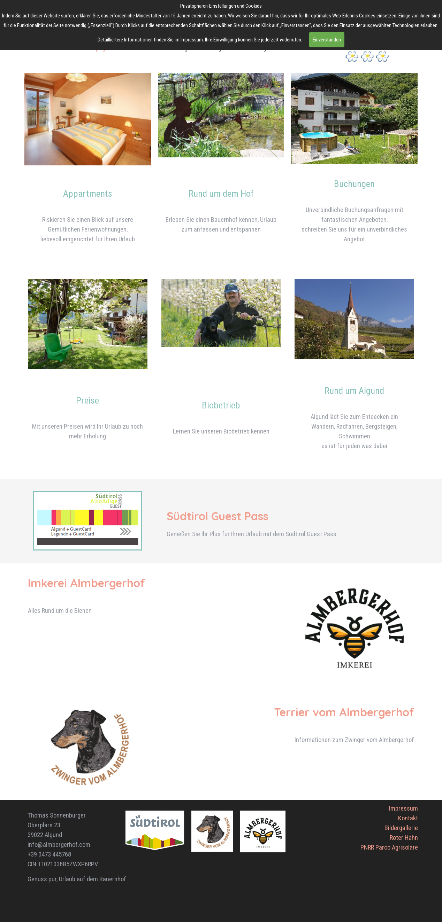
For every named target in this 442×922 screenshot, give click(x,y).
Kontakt (408, 818)
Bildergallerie (401, 828)
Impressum (403, 808)
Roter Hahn (404, 838)
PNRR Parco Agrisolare (389, 847)
